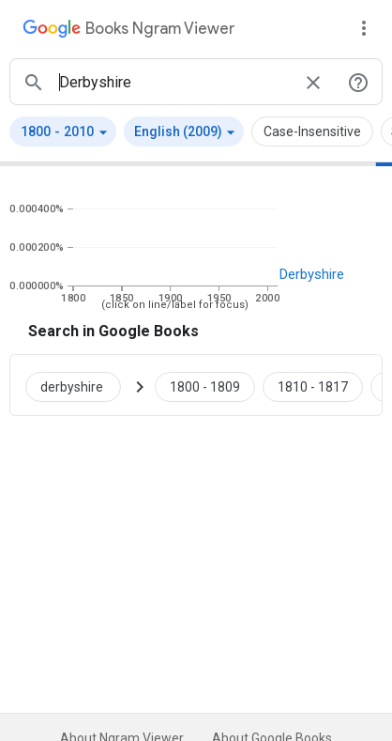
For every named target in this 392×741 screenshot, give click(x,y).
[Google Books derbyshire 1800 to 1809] (205, 385)
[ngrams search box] (173, 81)
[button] (62, 131)
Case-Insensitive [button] (312, 131)
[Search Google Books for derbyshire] (80, 385)
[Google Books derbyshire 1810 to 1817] (313, 385)
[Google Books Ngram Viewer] (128, 31)
